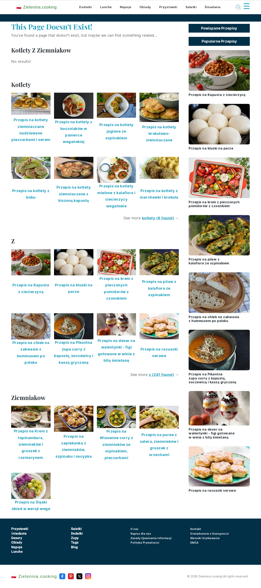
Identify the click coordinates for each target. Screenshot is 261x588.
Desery (16, 538)
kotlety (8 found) (158, 218)
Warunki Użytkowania (205, 538)
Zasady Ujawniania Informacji (151, 538)
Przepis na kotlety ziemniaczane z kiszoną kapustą (73, 194)
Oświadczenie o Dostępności (209, 533)
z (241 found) (161, 375)
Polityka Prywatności (144, 542)
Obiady (145, 7)
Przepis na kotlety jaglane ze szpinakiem (116, 131)
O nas (134, 529)
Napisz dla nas (140, 533)
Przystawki (168, 7)
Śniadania (213, 7)
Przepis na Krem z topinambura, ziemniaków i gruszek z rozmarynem (31, 444)
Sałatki (191, 7)
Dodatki (85, 7)
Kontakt (195, 529)
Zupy (75, 538)
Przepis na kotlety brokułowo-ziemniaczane (159, 133)
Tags (75, 542)
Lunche (106, 7)
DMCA (194, 542)
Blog (74, 547)
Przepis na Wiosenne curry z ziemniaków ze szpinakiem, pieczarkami (116, 444)
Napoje (125, 7)
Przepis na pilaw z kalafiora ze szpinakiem (159, 288)
